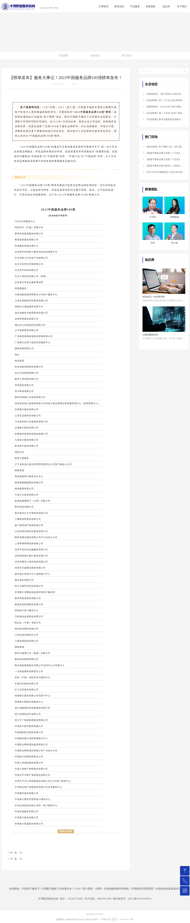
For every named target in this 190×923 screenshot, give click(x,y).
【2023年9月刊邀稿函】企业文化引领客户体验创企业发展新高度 (165, 172)
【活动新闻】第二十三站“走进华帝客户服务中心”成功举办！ (165, 100)
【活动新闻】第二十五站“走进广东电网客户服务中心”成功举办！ (165, 113)
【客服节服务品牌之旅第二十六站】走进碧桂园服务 (165, 153)
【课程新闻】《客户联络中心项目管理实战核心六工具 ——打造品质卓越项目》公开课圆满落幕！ (165, 94)
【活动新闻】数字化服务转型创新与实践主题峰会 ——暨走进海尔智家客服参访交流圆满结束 (165, 119)
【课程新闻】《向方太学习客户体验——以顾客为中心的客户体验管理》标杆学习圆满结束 (165, 107)
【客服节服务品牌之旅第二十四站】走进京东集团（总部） (165, 166)
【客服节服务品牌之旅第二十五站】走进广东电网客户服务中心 (165, 159)
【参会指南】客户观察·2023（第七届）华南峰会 (165, 147)
